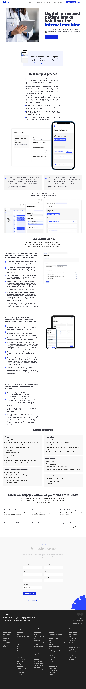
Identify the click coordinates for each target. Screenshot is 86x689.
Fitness (71, 645)
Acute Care (20, 632)
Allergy (35, 634)
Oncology (51, 640)
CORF (18, 644)
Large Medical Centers (8, 648)
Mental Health (20, 661)
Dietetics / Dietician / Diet (39, 653)
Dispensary (72, 640)
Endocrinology (37, 657)
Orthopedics (52, 648)
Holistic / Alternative (39, 670)
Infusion (36, 672)
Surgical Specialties (54, 670)
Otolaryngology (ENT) (54, 646)
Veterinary (72, 659)
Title (24, 577)
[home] (6, 1)
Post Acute (20, 670)
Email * (24, 571)
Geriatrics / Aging (38, 665)
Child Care (72, 636)
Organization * (47, 577)
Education (71, 643)
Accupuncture (37, 632)
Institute (54, 2)
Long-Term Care (21, 659)
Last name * (47, 564)
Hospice (19, 651)
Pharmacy (51, 655)
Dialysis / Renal (37, 651)
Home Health (20, 648)
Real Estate (72, 655)
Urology (51, 674)
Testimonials (47, 2)
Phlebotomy (52, 657)
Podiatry (51, 659)
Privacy (20, 685)
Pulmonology (52, 661)
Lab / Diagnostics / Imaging (24, 657)
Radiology (51, 664)
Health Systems (7, 632)
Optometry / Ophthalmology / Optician (57, 643)
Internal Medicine (38, 674)
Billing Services (73, 632)
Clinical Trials (72, 638)
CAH (18, 642)
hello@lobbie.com (78, 621)
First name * (26, 564)
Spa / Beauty (72, 657)
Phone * (46, 571)
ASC (18, 634)
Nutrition (51, 636)
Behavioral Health (21, 640)
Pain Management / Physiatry (56, 651)
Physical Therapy (21, 668)
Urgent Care (52, 672)
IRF (17, 655)
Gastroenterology (38, 663)
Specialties (39, 2)
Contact (80, 618)
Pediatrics (51, 653)
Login (79, 2)
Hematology (37, 667)
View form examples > (38, 63)
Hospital (19, 653)
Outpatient (20, 666)
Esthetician (36, 659)
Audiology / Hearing (39, 636)
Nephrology (52, 632)
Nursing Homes (21, 664)
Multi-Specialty (7, 634)
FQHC (4, 636)
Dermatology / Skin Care (40, 648)
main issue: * (26, 584)
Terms (17, 685)
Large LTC (5, 640)
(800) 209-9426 (32, 600)
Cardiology (36, 638)
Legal (70, 653)
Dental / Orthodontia (39, 646)
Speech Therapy (53, 668)
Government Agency (74, 647)
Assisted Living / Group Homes (23, 637)
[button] (31, 2)
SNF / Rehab (20, 674)
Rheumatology (53, 666)
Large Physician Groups (7, 645)
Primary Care (20, 672)
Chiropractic (37, 640)
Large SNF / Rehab (7, 643)
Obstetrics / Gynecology (55, 638)
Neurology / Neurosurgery (55, 634)
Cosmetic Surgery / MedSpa (39, 643)
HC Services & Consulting (72, 650)
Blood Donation (73, 634)
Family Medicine (38, 661)
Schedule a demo (71, 2)
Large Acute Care (7, 638)
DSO (18, 646)
